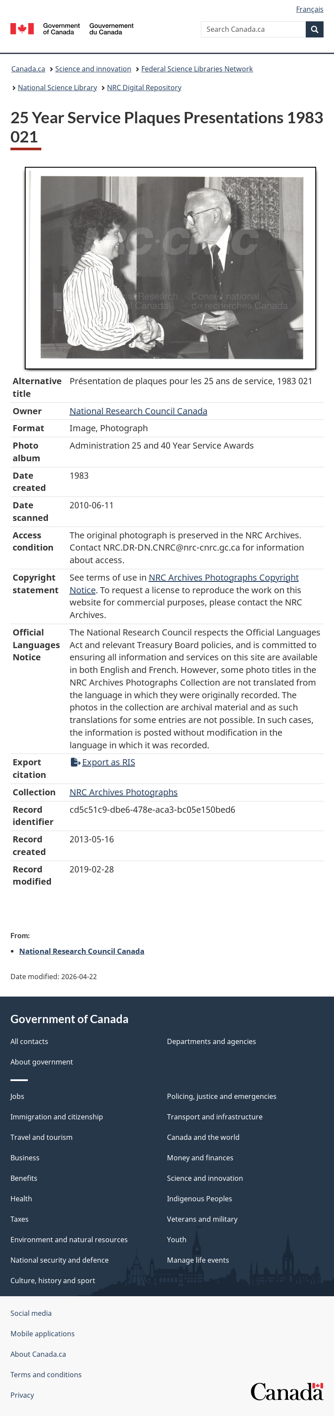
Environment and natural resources (69, 1239)
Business (25, 1158)
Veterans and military (202, 1219)
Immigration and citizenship (56, 1117)
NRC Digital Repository (144, 87)
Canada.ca (28, 69)
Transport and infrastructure (215, 1117)
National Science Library (57, 87)
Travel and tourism (41, 1137)
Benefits (23, 1178)
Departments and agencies (211, 1041)
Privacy (22, 1395)
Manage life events (198, 1260)
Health (21, 1198)
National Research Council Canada (138, 411)
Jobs (17, 1096)
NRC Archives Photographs (124, 792)
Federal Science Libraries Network (197, 69)
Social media (31, 1313)
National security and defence (59, 1260)
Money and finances (200, 1158)
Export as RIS (103, 762)
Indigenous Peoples (199, 1198)
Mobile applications (42, 1333)
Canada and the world (203, 1137)
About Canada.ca (38, 1354)
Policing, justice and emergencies (222, 1096)
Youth (177, 1239)
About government (41, 1062)
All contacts (29, 1041)
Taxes (19, 1219)
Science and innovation (93, 69)
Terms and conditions (46, 1374)
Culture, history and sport (52, 1280)
